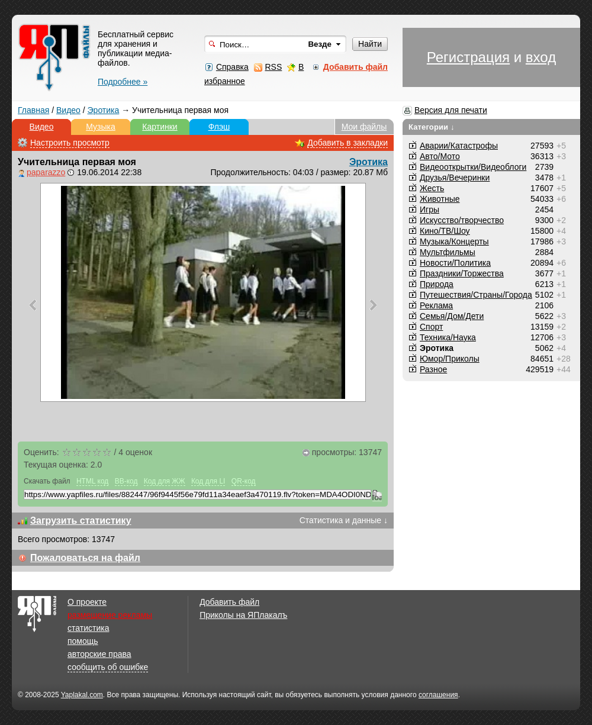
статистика (88, 628)
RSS (273, 67)
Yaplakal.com (82, 695)
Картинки (159, 126)
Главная (33, 110)
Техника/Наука (448, 337)
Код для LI (208, 481)
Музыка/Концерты (454, 241)
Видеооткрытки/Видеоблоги (473, 167)
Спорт (431, 326)
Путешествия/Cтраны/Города (476, 294)
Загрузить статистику (80, 520)
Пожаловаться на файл (85, 558)
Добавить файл (229, 602)
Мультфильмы (447, 252)
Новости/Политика (455, 263)
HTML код (92, 481)
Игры (429, 209)
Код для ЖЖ (164, 481)
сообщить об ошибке (107, 667)
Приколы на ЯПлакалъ (243, 615)
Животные (440, 199)
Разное (433, 369)
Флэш (219, 126)
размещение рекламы (109, 615)
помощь (82, 641)
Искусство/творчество (462, 220)
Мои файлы (364, 126)
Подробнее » (122, 81)
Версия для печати (450, 110)
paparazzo (46, 172)
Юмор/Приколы (450, 358)
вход (541, 57)
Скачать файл (47, 481)
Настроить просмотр (70, 142)
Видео (68, 110)
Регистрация (468, 57)
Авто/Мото (440, 156)
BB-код (126, 481)
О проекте (87, 602)
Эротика (104, 110)
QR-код (243, 481)
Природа (436, 284)
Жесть (432, 188)
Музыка (100, 126)
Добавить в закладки (347, 142)
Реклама (436, 305)
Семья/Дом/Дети (452, 316)
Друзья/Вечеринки (455, 177)
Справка (232, 67)
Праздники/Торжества (462, 273)
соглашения (438, 695)
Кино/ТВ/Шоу (445, 231)
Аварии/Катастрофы (459, 145)
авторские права (99, 654)
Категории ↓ (431, 127)
